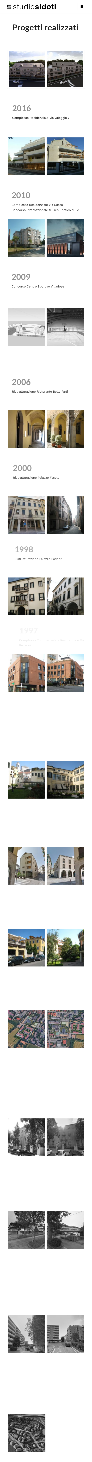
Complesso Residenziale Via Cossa (39, 205)
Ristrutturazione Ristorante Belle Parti (46, 391)
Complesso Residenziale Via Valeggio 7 (40, 118)
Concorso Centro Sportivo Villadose (41, 286)
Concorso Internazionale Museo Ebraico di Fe (47, 210)
